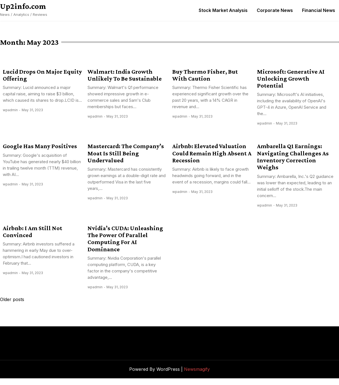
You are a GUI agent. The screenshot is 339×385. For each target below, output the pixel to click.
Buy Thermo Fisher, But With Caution (205, 75)
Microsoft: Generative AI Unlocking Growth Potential (291, 78)
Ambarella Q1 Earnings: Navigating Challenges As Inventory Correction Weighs (293, 157)
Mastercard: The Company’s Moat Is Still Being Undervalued (126, 153)
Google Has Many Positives (40, 146)
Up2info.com (23, 6)
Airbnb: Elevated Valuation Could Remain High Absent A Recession (211, 153)
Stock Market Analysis (223, 10)
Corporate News (275, 10)
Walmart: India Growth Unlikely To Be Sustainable (125, 75)
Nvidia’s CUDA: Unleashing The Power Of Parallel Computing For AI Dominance (125, 239)
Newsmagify (197, 369)
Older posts (12, 299)
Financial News (318, 10)
